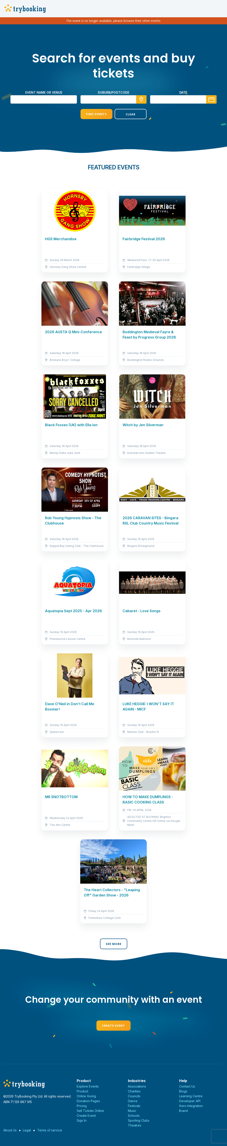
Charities (134, 1091)
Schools (134, 1115)
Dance (132, 1101)
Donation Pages (88, 1101)
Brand (183, 1111)
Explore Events (88, 1086)
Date (183, 92)
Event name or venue (43, 92)
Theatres (134, 1125)
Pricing (82, 1106)
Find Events (96, 114)
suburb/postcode (113, 92)
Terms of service (49, 1130)
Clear (130, 114)
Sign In (81, 1120)
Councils (134, 1096)
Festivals (134, 1106)
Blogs (183, 1091)
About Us (10, 1130)
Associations (137, 1086)
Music (132, 1111)
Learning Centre (191, 1096)
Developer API (189, 1101)
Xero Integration (191, 1106)
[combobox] (113, 99)
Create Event (113, 1026)
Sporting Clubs (138, 1120)
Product (82, 1091)
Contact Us (187, 1086)
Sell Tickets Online (90, 1111)
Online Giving (86, 1096)
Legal (27, 1130)
